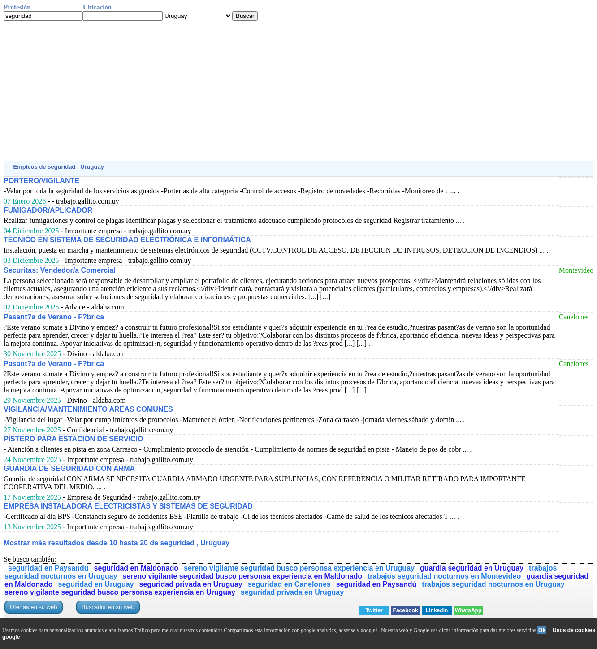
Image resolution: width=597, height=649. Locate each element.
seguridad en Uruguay (96, 584)
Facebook (405, 610)
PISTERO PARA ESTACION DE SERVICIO (73, 439)
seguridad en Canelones (289, 584)
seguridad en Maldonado (136, 568)
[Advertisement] (272, 90)
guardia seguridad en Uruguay (471, 568)
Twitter (373, 610)
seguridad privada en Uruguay (190, 584)
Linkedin (437, 610)
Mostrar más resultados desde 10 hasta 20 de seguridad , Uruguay (116, 543)
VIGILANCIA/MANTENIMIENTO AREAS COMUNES (88, 409)
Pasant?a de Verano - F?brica (54, 317)
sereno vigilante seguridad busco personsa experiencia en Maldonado (242, 576)
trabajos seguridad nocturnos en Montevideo (444, 576)
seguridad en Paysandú (48, 568)
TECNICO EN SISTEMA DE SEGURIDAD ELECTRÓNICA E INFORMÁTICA (127, 240)
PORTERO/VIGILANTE (41, 180)
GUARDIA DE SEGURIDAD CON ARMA (69, 468)
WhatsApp (468, 610)
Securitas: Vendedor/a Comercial (60, 270)
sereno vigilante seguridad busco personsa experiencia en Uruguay (299, 568)
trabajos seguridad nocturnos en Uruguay (493, 584)
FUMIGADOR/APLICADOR (48, 210)
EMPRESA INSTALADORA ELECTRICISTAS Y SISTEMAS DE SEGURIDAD (128, 506)
